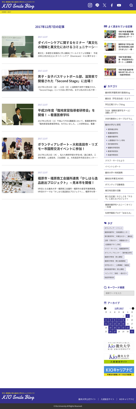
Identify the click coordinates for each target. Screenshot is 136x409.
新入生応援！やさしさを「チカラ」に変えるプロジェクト (118, 197)
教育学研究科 (113, 151)
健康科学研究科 (114, 148)
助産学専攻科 (113, 155)
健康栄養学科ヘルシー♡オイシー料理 (118, 206)
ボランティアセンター (112, 253)
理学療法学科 (113, 129)
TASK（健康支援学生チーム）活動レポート (118, 112)
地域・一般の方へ (121, 273)
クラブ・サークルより (115, 161)
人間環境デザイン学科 (116, 140)
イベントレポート (113, 167)
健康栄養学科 (113, 137)
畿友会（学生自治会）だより (117, 98)
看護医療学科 (113, 133)
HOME (4, 12)
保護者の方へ (124, 240)
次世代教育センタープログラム (118, 119)
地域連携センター (122, 232)
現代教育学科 (113, 144)
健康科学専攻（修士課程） (114, 257)
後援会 (127, 265)
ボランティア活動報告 (115, 185)
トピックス (109, 273)
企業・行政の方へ (111, 240)
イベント (119, 228)
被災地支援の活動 (113, 190)
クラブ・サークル (111, 248)
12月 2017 (119, 308)
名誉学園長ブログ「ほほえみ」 (118, 213)
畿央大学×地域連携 (114, 173)
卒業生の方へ (121, 236)
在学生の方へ (109, 265)
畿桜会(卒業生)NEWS (114, 179)
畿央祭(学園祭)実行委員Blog (117, 93)
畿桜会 (130, 236)
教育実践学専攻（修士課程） (115, 269)
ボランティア (109, 228)
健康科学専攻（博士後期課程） (116, 261)
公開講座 (119, 265)
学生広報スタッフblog (115, 104)
